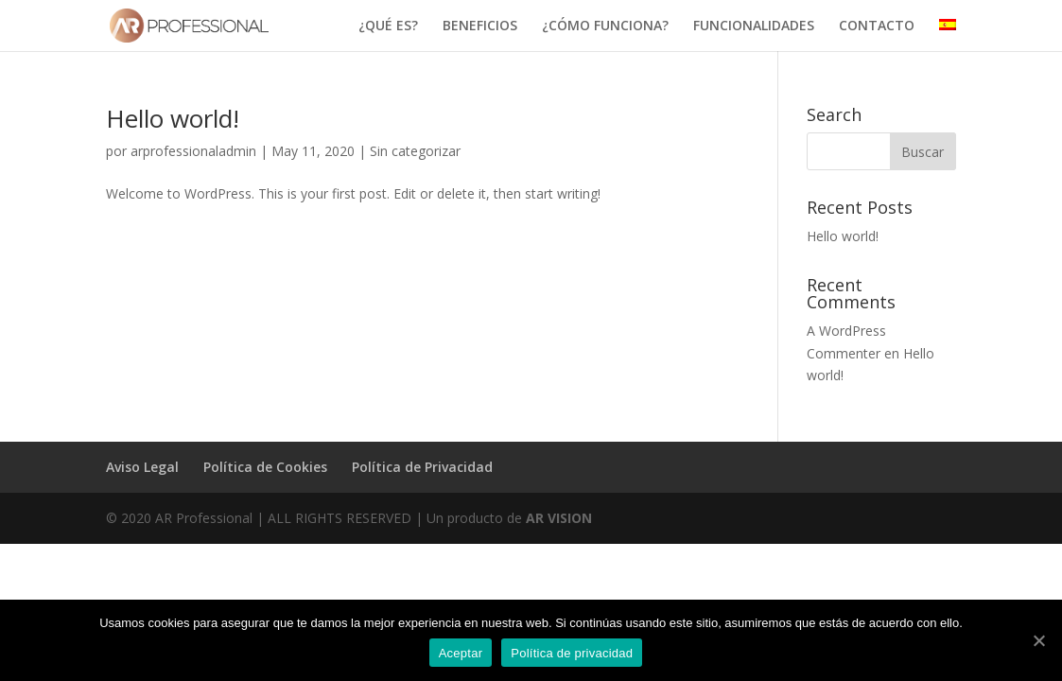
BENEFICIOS (480, 26)
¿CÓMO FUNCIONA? (605, 26)
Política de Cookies (265, 467)
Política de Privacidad (422, 467)
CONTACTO (876, 26)
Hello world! (172, 118)
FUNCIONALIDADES (753, 26)
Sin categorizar (415, 151)
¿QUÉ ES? (388, 26)
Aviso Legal (142, 467)
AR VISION (559, 518)
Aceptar (461, 653)
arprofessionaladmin (193, 151)
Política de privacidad (572, 653)
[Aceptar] (1038, 640)
